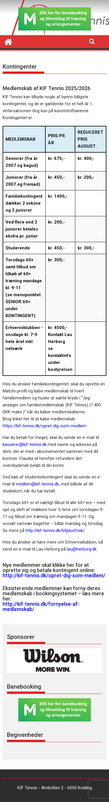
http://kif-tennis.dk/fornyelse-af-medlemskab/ (41, 606)
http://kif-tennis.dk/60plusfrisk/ (55, 530)
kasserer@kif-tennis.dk (25, 444)
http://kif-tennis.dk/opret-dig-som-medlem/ (54, 575)
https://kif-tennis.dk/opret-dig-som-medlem (44, 425)
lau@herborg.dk (82, 549)
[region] (54, 661)
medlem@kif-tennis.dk (37, 484)
